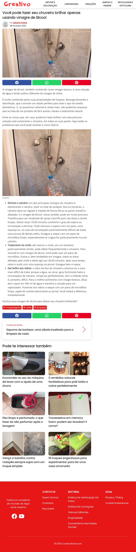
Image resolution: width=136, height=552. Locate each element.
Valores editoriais (78, 512)
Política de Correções (81, 506)
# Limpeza (40, 307)
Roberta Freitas (20, 22)
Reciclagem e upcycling (125, 4)
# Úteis (27, 307)
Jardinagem (71, 4)
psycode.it (48, 508)
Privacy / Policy (114, 497)
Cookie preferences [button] (117, 503)
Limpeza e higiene (107, 4)
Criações (90, 4)
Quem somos (50, 497)
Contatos (48, 503)
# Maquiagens (12, 307)
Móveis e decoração (50, 4)
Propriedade (75, 518)
